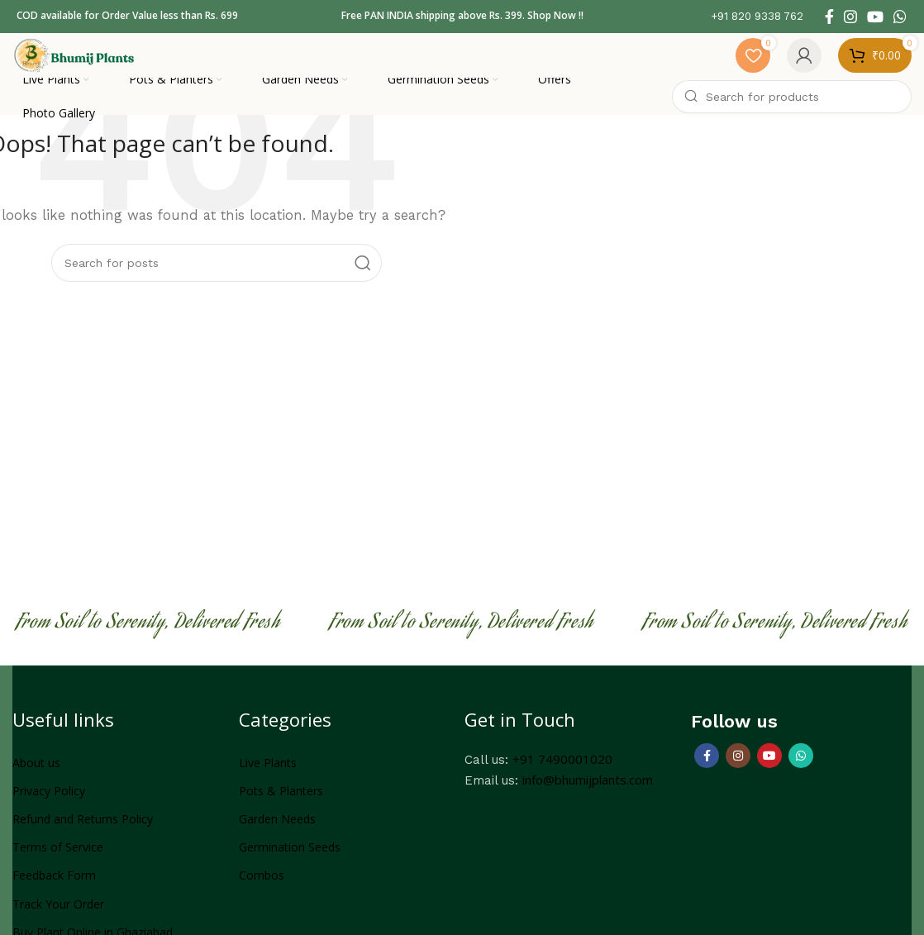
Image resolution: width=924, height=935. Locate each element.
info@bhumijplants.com (587, 788)
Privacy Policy (48, 799)
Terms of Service (57, 855)
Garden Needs (277, 827)
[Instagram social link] (850, 16)
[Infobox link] (757, 17)
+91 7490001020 (562, 767)
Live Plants (268, 771)
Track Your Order (58, 911)
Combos (261, 883)
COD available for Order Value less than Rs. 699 (127, 16)
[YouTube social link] (875, 16)
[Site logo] (86, 58)
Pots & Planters (281, 799)
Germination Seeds (290, 855)
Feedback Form (54, 883)
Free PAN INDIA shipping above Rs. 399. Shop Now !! (462, 16)
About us (36, 771)
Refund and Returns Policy (82, 827)
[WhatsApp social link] (900, 16)
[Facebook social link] (829, 16)
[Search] (792, 105)
